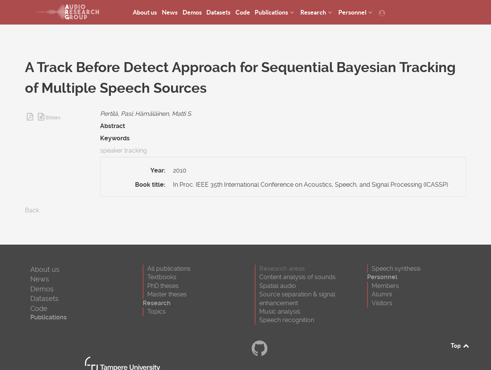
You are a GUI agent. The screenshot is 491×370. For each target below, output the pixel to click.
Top (460, 345)
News (39, 279)
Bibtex (53, 117)
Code (39, 308)
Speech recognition (286, 320)
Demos (42, 289)
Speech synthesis (396, 268)
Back (32, 210)
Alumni (382, 294)
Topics (156, 311)
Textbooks (161, 277)
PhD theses (163, 285)
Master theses (167, 294)
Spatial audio (277, 285)
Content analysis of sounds (297, 277)
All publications (169, 268)
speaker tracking (123, 150)
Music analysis (279, 311)
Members (385, 285)
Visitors (382, 303)
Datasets (44, 298)
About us (44, 269)
